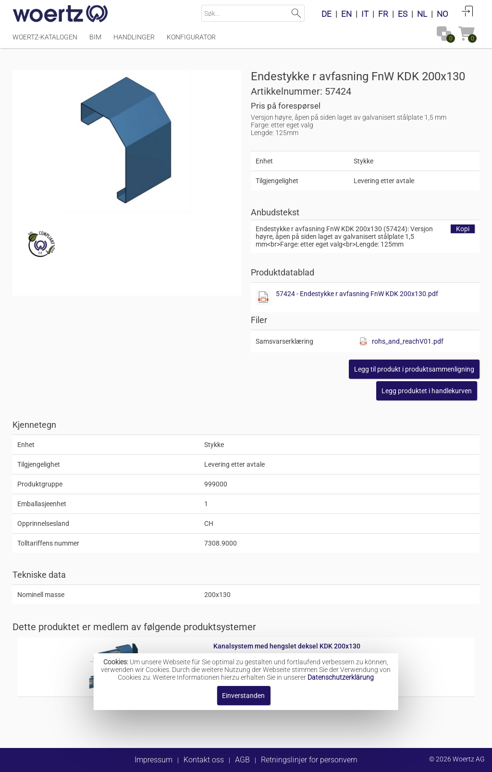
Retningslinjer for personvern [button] (309, 759)
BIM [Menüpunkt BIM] (95, 37)
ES (402, 14)
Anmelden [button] (467, 11)
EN (346, 14)
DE (326, 14)
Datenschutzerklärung (341, 677)
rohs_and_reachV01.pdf (407, 341)
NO (442, 14)
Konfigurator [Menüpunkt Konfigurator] (191, 37)
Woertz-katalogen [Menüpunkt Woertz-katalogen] (44, 37)
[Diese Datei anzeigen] (263, 297)
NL (422, 14)
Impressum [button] (153, 759)
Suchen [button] (296, 13)
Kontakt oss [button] (204, 759)
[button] (414, 369)
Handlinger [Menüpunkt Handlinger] (134, 37)
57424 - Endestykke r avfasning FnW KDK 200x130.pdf (357, 294)
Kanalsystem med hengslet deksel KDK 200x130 (286, 646)
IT (365, 14)
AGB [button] (242, 759)
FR (383, 14)
